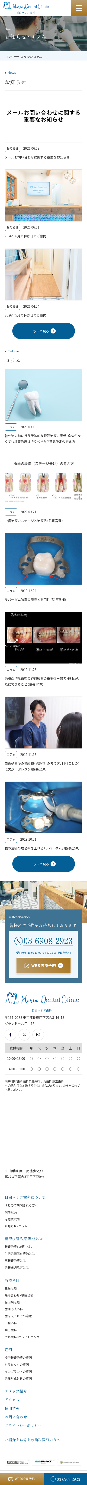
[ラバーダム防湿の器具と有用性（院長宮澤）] (43, 568)
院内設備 (11, 1212)
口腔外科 (11, 1323)
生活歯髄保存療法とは (20, 1253)
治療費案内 (12, 1219)
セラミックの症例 (17, 1364)
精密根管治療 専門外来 (24, 1238)
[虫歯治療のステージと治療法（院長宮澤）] (43, 488)
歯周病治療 (12, 1302)
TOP (10, 56)
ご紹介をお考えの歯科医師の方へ (32, 1439)
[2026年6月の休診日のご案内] (43, 204)
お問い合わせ (16, 1417)
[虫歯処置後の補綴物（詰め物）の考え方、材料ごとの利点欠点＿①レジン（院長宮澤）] (43, 734)
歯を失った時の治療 (18, 1316)
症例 (8, 1349)
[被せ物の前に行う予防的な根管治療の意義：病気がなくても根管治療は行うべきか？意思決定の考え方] (43, 406)
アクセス (12, 1399)
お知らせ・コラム (16, 1226)
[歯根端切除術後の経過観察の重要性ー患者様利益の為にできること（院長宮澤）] (43, 649)
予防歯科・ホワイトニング (22, 1337)
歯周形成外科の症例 (18, 1378)
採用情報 (12, 1408)
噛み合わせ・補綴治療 (19, 1295)
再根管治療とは (15, 1260)
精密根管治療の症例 (18, 1357)
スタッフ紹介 (16, 1391)
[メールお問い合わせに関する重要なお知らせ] (43, 125)
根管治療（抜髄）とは (18, 1246)
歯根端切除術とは (17, 1267)
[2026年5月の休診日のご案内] (43, 283)
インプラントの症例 (18, 1371)
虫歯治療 (11, 1288)
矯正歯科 (11, 1330)
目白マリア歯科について (25, 1197)
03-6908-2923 (48, 940)
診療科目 (12, 1280)
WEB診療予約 (43, 965)
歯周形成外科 (14, 1309)
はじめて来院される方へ (21, 1205)
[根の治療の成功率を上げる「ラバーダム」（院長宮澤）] (43, 816)
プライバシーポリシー (23, 1425)
